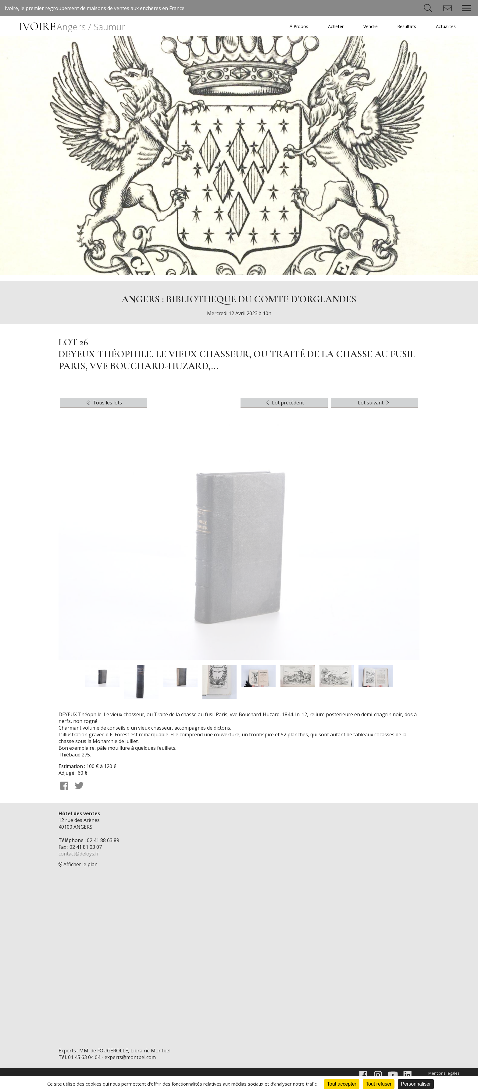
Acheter (336, 26)
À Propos (299, 26)
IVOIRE (72, 27)
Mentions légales (444, 1073)
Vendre (370, 26)
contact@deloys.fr (79, 853)
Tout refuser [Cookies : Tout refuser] (378, 1084)
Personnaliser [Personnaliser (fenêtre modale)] (416, 1084)
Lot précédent (284, 402)
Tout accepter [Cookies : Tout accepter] (341, 1084)
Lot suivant (374, 402)
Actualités (446, 26)
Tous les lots (103, 402)
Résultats (406, 26)
